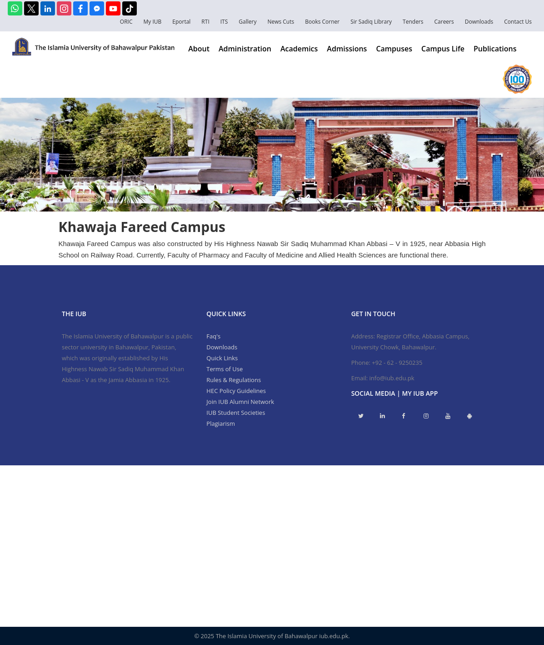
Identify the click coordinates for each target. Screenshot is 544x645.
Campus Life (442, 49)
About (199, 49)
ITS (224, 21)
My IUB (152, 21)
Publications (495, 49)
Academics (299, 49)
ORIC (126, 21)
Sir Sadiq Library (371, 21)
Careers (444, 21)
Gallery (247, 21)
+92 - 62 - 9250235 (397, 362)
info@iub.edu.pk (391, 378)
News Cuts (280, 21)
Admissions (347, 49)
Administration (245, 49)
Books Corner (322, 21)
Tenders (413, 21)
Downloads (479, 21)
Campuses (394, 49)
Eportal (181, 21)
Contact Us (518, 21)
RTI (205, 21)
